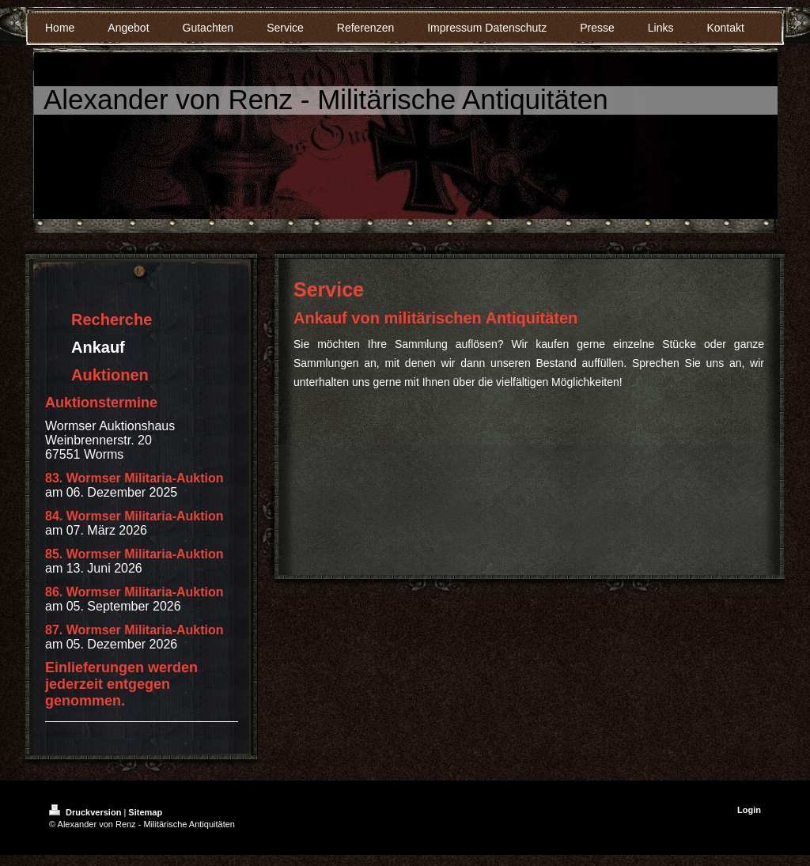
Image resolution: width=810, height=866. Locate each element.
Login (749, 810)
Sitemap (145, 812)
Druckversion (86, 812)
